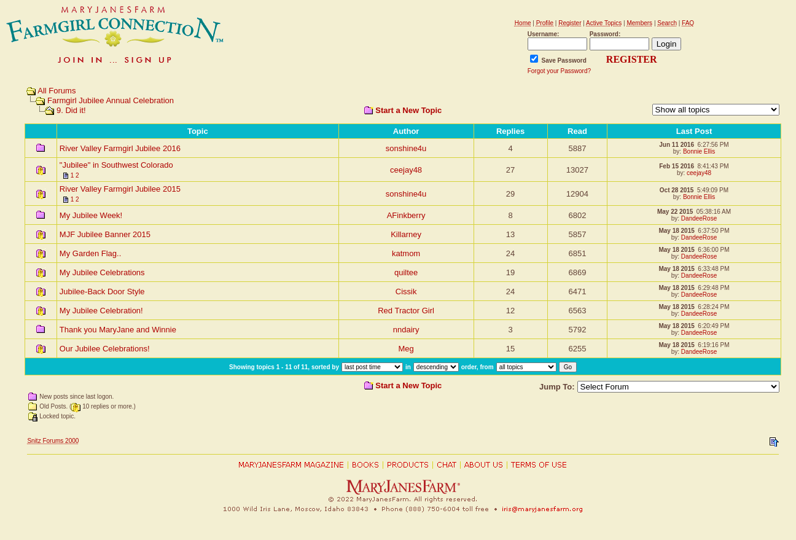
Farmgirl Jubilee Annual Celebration (110, 100)
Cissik (406, 291)
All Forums (56, 90)
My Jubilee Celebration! (101, 310)
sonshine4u (406, 148)
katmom (406, 253)
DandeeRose (699, 218)
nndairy (406, 329)
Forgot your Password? (559, 71)
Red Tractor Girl (406, 310)
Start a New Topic (408, 110)
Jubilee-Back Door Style (102, 291)
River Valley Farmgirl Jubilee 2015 (120, 189)
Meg (405, 348)
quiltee (406, 272)
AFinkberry (406, 215)
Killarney (406, 234)
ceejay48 (406, 169)
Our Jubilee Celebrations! (105, 348)
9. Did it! (71, 110)
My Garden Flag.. (90, 253)
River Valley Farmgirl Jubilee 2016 (120, 148)
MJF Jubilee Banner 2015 (105, 234)
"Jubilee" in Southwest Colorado (116, 165)
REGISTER (631, 59)
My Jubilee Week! (91, 215)
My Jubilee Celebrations (102, 272)
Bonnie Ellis (699, 151)
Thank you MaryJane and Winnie (118, 329)
